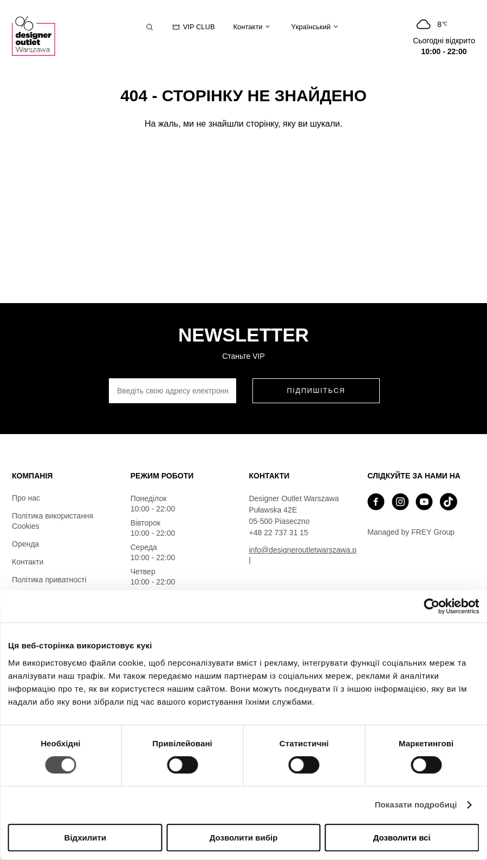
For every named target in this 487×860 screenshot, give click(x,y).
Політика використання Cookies (52, 520)
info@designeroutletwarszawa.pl (303, 555)
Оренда (25, 544)
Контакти (27, 561)
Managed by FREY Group (410, 532)
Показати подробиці (416, 805)
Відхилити (85, 837)
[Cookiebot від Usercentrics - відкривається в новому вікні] (431, 606)
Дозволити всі (402, 837)
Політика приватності (49, 579)
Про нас (26, 498)
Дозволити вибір (244, 837)
